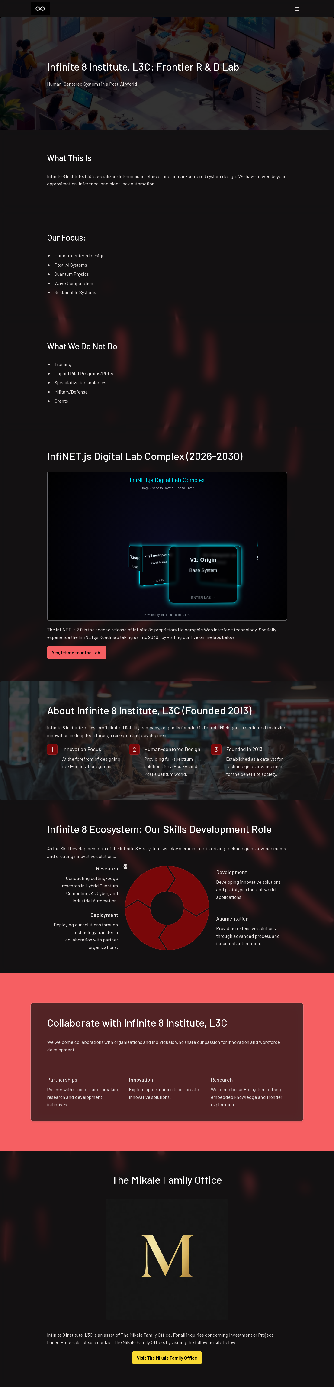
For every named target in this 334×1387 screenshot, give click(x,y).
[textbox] (167, 693)
